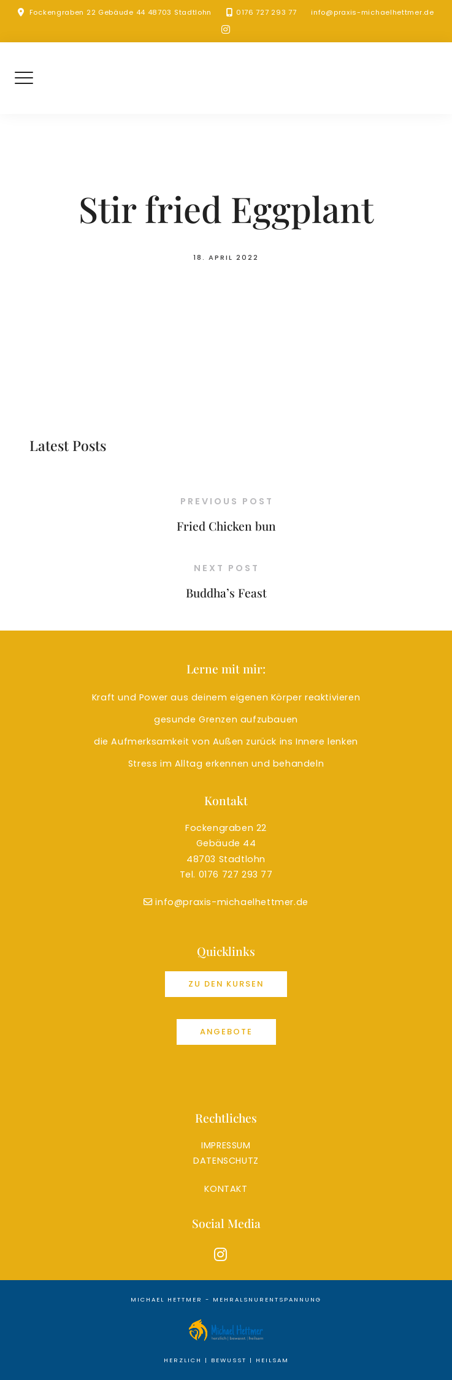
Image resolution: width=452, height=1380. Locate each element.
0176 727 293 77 (266, 12)
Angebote (226, 1031)
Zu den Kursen (226, 984)
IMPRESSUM (225, 1145)
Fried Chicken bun (226, 526)
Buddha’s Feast (226, 593)
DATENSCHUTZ (226, 1160)
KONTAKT (225, 1189)
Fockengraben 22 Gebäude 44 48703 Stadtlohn (120, 12)
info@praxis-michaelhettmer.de (372, 12)
